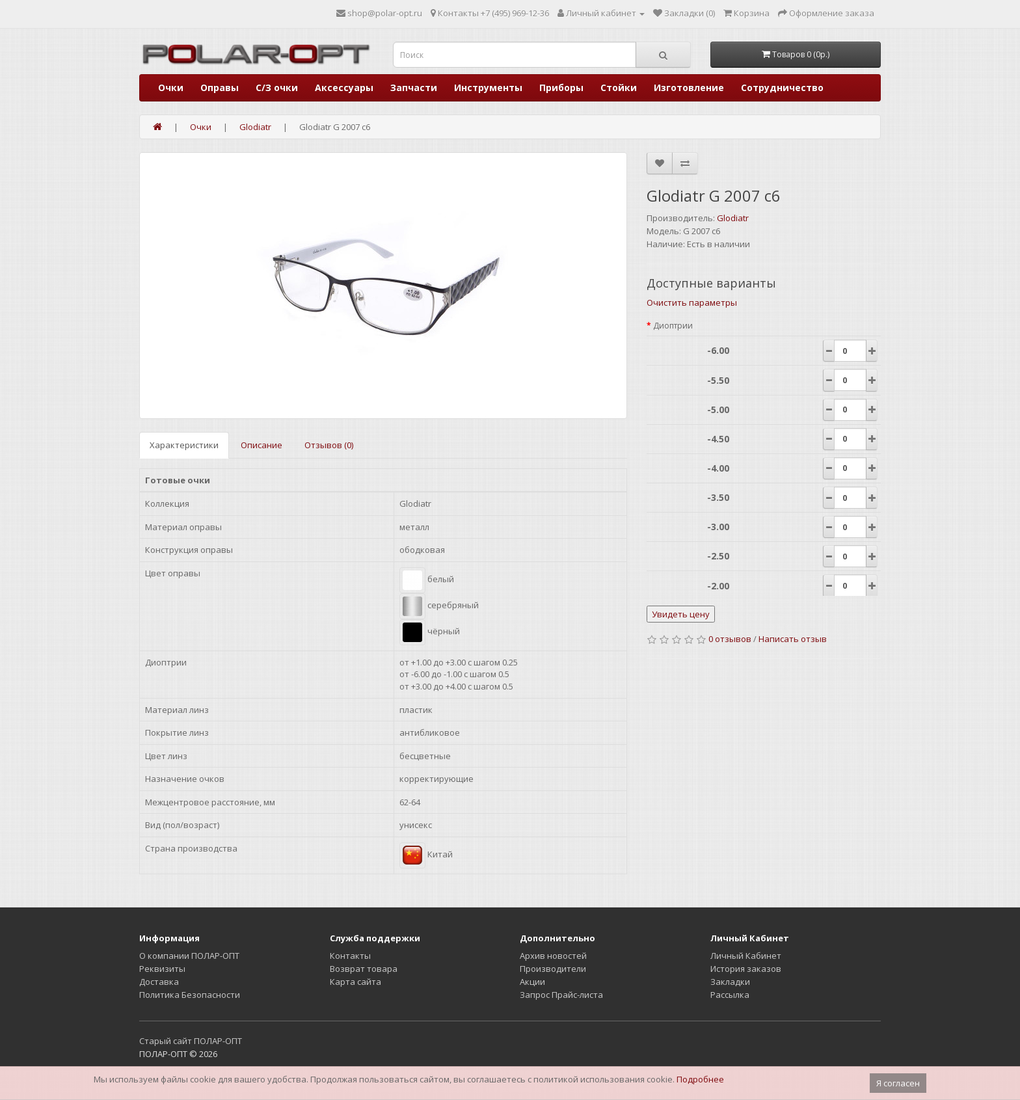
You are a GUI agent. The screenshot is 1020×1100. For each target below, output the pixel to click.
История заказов (745, 968)
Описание (261, 445)
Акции (532, 981)
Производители (553, 968)
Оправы (219, 87)
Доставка (159, 981)
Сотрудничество (782, 87)
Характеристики (184, 445)
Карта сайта (355, 981)
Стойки (618, 87)
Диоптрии (673, 325)
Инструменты (488, 87)
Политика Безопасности (189, 994)
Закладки (730, 981)
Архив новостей (553, 955)
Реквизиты (162, 968)
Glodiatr (733, 218)
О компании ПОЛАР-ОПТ (189, 955)
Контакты (350, 955)
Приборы (561, 87)
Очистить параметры (692, 302)
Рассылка (729, 994)
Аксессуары (344, 87)
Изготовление (689, 87)
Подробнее (700, 1079)
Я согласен (898, 1083)
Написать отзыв (792, 639)
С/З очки (277, 87)
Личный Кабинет (745, 955)
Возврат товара (363, 968)
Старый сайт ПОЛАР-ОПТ (190, 1041)
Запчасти (413, 87)
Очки (170, 87)
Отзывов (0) (328, 445)
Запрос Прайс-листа (561, 994)
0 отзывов (729, 639)
